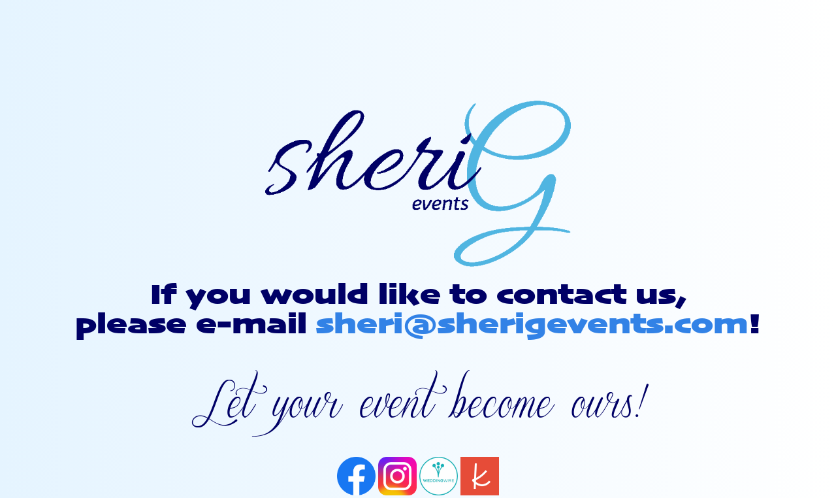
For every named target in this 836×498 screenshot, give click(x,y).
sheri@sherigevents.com (532, 325)
